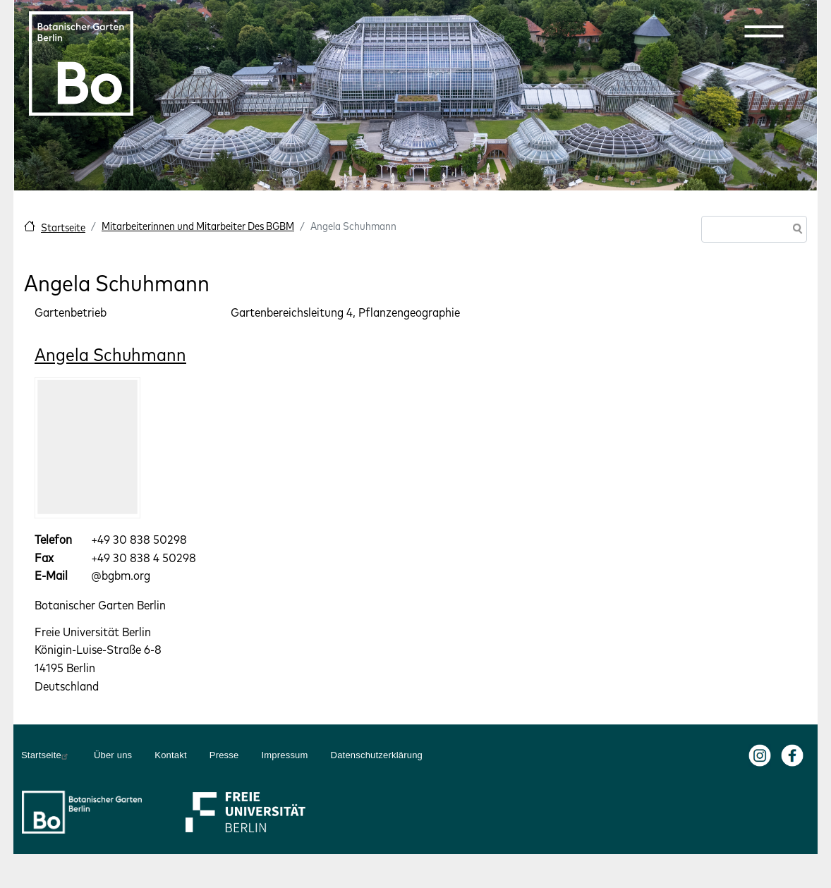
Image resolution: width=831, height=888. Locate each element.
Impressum (284, 755)
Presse (224, 755)
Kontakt (170, 755)
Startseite (63, 227)
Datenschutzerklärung (377, 755)
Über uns (113, 755)
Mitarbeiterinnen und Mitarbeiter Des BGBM (198, 226)
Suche (795, 230)
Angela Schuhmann (110, 354)
